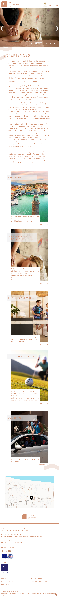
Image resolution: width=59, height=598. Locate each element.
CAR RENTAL (5, 584)
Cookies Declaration (39, 581)
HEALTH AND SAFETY (38, 578)
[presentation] (2, 29)
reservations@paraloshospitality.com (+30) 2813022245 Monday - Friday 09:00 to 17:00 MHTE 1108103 (22, 541)
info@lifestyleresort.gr (12, 534)
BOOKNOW (50, 4)
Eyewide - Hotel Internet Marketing (32, 593)
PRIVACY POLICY (7, 581)
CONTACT (4, 578)
